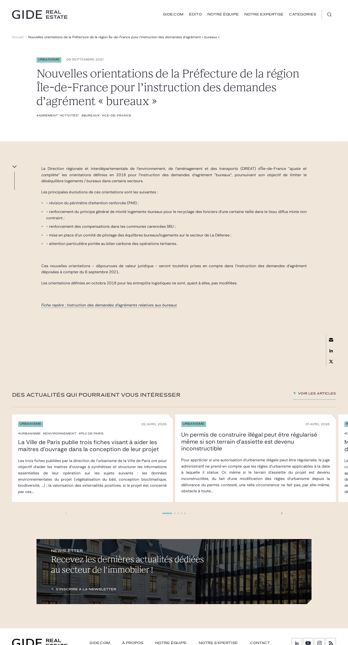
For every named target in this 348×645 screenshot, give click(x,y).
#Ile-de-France (116, 115)
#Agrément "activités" (57, 115)
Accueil (17, 37)
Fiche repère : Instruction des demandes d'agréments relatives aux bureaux (109, 305)
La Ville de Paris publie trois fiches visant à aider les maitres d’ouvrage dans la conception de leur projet (88, 445)
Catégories (302, 14)
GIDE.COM (173, 14)
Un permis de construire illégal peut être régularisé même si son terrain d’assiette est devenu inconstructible (249, 441)
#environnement (59, 433)
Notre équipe (223, 14)
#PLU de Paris (91, 433)
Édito (195, 14)
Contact (260, 643)
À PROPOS (132, 643)
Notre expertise (263, 14)
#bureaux (90, 115)
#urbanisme (29, 433)
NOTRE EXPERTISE (218, 643)
